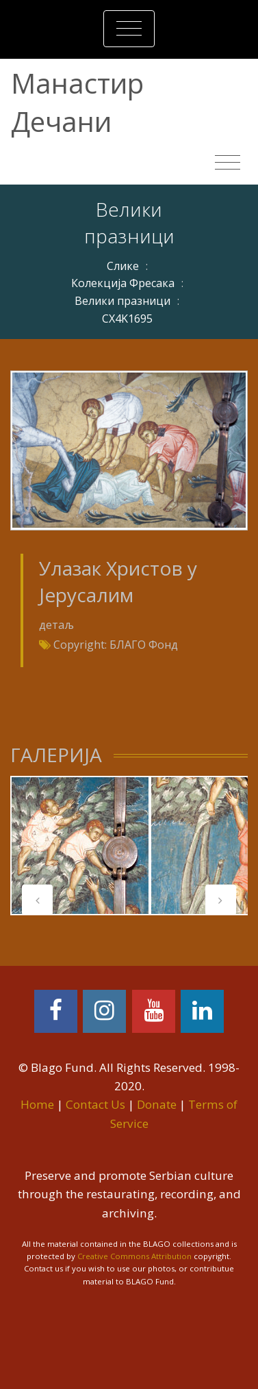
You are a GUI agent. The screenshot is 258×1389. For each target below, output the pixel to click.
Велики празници (122, 300)
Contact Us (95, 1104)
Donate (157, 1104)
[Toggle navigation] (129, 28)
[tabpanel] (80, 845)
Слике (123, 265)
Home (37, 1104)
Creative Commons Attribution (134, 1256)
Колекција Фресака (123, 283)
